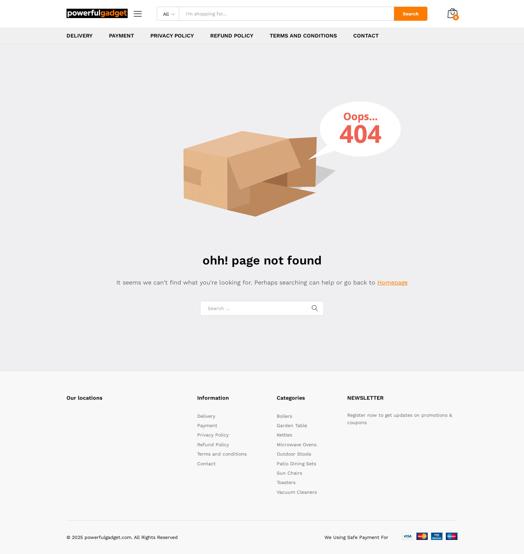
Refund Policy (231, 35)
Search (411, 13)
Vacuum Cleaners (297, 492)
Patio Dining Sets (296, 463)
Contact (366, 35)
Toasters (286, 482)
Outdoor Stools (294, 454)
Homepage (392, 282)
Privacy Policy (172, 35)
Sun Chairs (289, 473)
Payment (121, 35)
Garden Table (292, 425)
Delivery (80, 35)
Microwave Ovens (296, 444)
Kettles (284, 435)
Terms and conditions (303, 35)
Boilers (284, 416)
